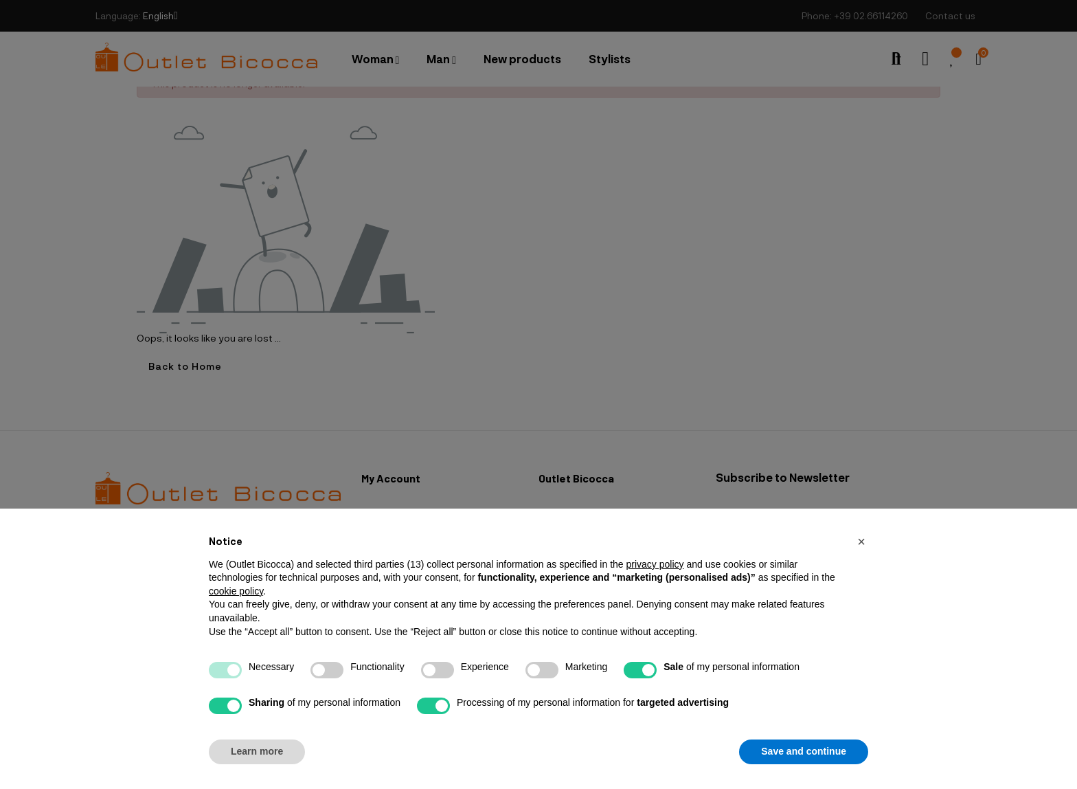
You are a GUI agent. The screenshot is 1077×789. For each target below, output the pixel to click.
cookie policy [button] (236, 591)
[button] (861, 542)
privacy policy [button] (654, 564)
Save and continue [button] (803, 751)
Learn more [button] (257, 751)
